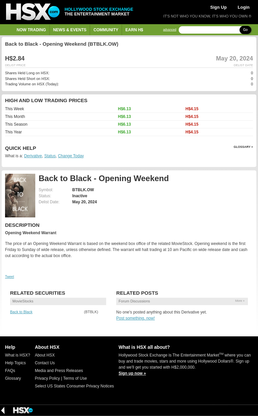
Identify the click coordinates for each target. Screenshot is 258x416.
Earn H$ (134, 30)
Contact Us (45, 363)
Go (245, 30)
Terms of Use (75, 378)
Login (244, 7)
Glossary (13, 378)
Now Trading (31, 30)
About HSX (45, 355)
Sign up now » (132, 373)
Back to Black (21, 312)
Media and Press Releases (59, 370)
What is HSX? (17, 355)
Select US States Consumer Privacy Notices (74, 386)
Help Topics (15, 363)
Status (50, 156)
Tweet (9, 277)
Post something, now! (135, 318)
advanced (169, 29)
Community (105, 30)
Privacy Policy (47, 378)
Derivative (33, 156)
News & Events (69, 30)
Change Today (71, 156)
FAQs (10, 370)
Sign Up (218, 7)
